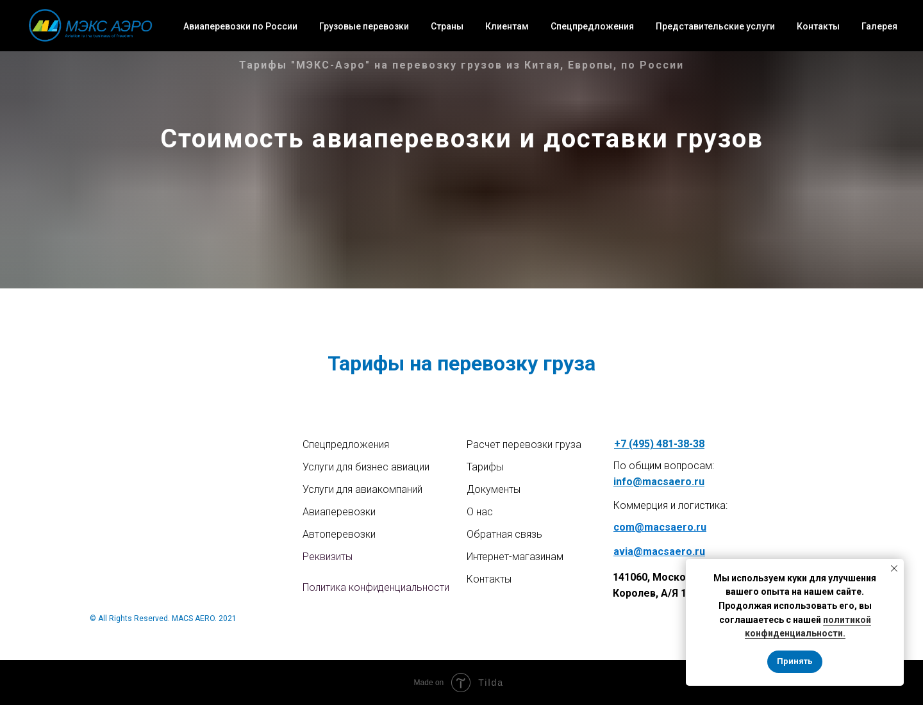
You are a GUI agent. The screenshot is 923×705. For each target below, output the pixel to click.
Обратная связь (504, 534)
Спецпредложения (592, 26)
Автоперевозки (339, 534)
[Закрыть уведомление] (894, 568)
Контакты (818, 26)
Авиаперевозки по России (240, 26)
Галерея (879, 26)
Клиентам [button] (507, 26)
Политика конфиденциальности (376, 587)
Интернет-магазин (509, 557)
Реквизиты (328, 557)
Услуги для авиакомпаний (362, 489)
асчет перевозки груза (527, 444)
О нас (480, 512)
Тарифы (485, 467)
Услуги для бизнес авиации (366, 467)
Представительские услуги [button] (715, 26)
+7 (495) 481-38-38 (659, 444)
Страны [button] (447, 26)
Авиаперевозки (339, 512)
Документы (493, 489)
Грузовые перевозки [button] (364, 26)
